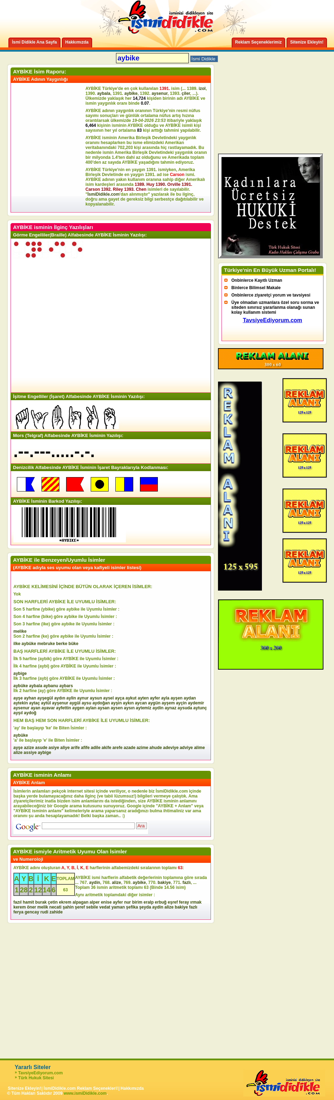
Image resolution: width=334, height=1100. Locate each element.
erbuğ (160, 902)
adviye (186, 747)
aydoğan (101, 703)
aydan (190, 698)
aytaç (34, 703)
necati (55, 907)
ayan (35, 707)
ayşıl (18, 712)
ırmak (195, 902)
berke (61, 643)
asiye (54, 747)
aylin (71, 698)
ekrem (65, 902)
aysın (129, 707)
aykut (131, 698)
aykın (128, 703)
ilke (16, 643)
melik (42, 907)
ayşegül (45, 698)
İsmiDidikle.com (104, 194)
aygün (154, 703)
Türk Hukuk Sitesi (36, 1077)
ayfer (155, 698)
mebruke (46, 643)
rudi (44, 912)
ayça (119, 698)
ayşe (18, 698)
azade (129, 747)
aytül (46, 703)
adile (95, 747)
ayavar (48, 707)
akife (106, 747)
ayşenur (60, 703)
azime (142, 747)
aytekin (20, 703)
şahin (68, 907)
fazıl (17, 902)
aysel (108, 698)
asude (41, 747)
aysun (96, 698)
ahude (155, 747)
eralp (148, 902)
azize (29, 747)
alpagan (80, 902)
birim (137, 902)
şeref (80, 907)
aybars (66, 685)
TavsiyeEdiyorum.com (40, 1072)
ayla (165, 698)
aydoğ (30, 712)
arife (75, 747)
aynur (83, 698)
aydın (59, 698)
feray (184, 902)
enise (106, 902)
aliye (65, 747)
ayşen (176, 698)
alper (95, 902)
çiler (186, 93)
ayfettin (63, 707)
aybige (20, 673)
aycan (141, 703)
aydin (158, 707)
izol (202, 88)
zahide (56, 912)
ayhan (30, 698)
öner (31, 907)
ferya (18, 912)
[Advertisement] (49, 147)
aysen (117, 707)
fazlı (186, 882)
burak (41, 902)
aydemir (196, 703)
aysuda (185, 707)
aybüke (28, 643)
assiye (30, 752)
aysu (86, 703)
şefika (132, 907)
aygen (78, 707)
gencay (32, 912)
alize (18, 752)
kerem (19, 907)
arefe (118, 747)
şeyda (145, 907)
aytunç (200, 707)
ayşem (168, 703)
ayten (143, 698)
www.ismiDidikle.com (85, 1093)
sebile (92, 907)
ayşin (116, 703)
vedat (104, 907)
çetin (53, 902)
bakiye (164, 882)
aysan (104, 707)
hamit (28, 902)
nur (127, 902)
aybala (103, 93)
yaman (118, 907)
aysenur (159, 93)
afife (85, 747)
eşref (173, 902)
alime (199, 747)
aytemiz (143, 707)
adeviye (171, 747)
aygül (74, 703)
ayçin (181, 703)
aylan (91, 707)
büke (73, 643)
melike (19, 631)
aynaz (170, 707)
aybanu (50, 685)
